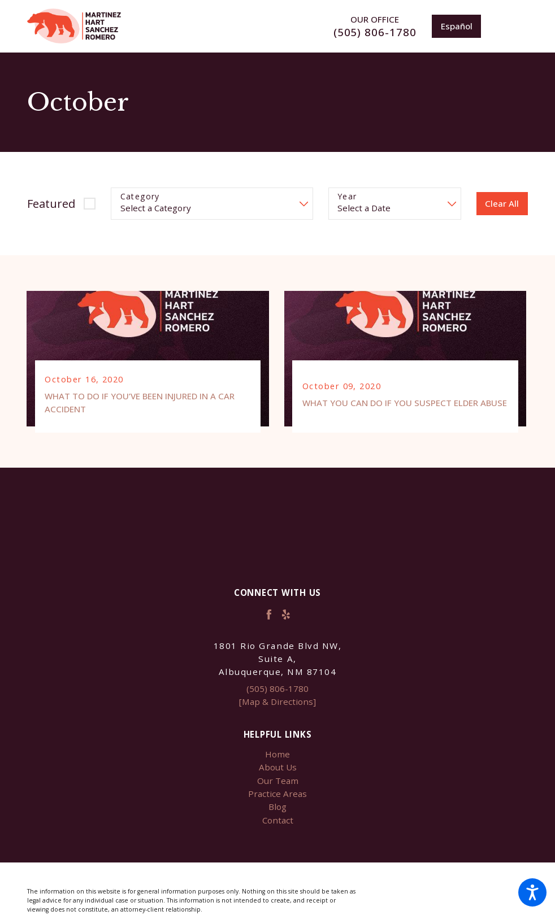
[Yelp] (286, 616)
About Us (278, 768)
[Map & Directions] (277, 702)
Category (140, 197)
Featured (51, 203)
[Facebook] (269, 616)
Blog (277, 807)
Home (277, 755)
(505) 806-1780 (375, 32)
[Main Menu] (512, 26)
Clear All (502, 203)
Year (347, 197)
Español (456, 26)
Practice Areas (277, 794)
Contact (277, 821)
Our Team (277, 781)
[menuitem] (277, 755)
